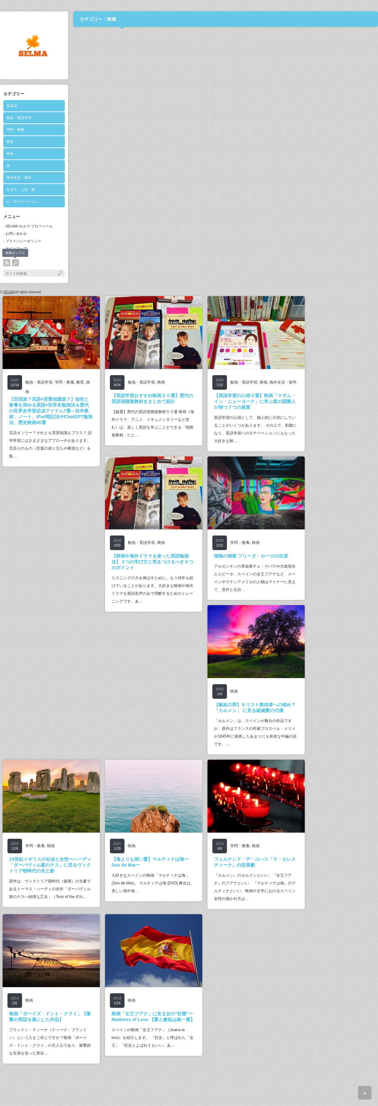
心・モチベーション (22, 201)
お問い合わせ (16, 234)
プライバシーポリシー (23, 241)
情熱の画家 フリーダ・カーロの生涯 (251, 556)
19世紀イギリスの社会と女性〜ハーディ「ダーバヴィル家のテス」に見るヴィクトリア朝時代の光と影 (50, 865)
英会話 (11, 106)
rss (6, 262)
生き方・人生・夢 (20, 189)
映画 (10, 154)
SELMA (8, 292)
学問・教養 (15, 130)
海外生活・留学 (18, 177)
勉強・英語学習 (18, 118)
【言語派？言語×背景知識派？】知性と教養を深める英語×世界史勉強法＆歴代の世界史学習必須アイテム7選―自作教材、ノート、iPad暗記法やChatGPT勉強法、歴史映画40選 (50, 411)
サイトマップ (16, 248)
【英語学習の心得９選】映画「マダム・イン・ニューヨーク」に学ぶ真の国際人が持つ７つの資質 (255, 401)
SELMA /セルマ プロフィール (29, 226)
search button (15, 262)
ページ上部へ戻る (365, 1093)
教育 (10, 142)
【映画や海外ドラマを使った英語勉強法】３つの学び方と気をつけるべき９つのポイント (152, 561)
